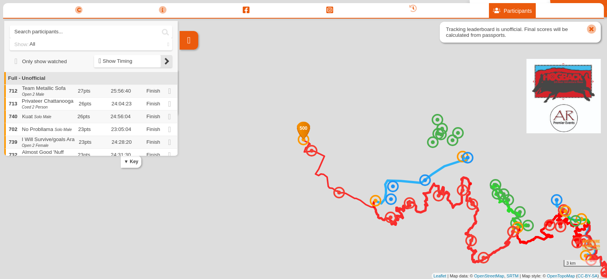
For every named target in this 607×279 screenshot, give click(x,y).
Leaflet (440, 276)
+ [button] (186, 85)
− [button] (186, 98)
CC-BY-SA (588, 276)
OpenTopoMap (561, 276)
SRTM (513, 276)
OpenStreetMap (489, 276)
